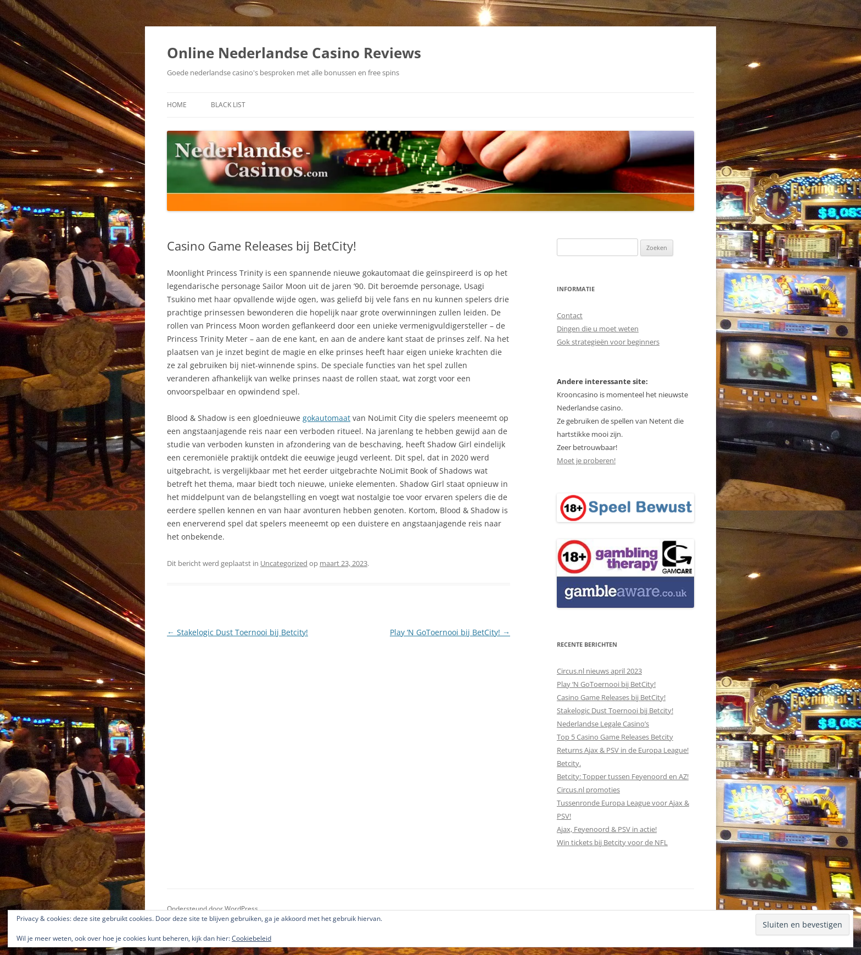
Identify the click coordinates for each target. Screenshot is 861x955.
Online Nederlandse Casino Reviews (294, 53)
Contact (570, 315)
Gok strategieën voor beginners (608, 342)
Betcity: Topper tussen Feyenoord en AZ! (623, 776)
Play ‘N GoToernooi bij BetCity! (450, 632)
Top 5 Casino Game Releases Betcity (615, 737)
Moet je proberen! (586, 460)
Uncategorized (284, 563)
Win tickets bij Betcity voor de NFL (612, 842)
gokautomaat (326, 418)
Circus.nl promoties (588, 790)
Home (177, 104)
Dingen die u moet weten (598, 329)
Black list (228, 104)
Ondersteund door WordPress (212, 908)
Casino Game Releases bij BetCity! (611, 697)
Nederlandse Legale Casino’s (603, 724)
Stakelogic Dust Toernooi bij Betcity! (237, 632)
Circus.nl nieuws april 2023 (599, 671)
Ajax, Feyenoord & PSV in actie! (607, 829)
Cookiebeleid (251, 938)
